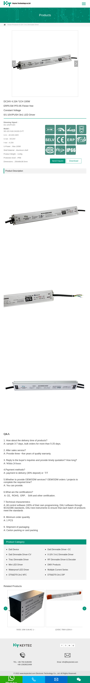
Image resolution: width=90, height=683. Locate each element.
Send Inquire (57, 161)
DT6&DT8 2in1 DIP (56, 575)
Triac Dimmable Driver (19, 559)
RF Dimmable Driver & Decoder (61, 559)
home (9, 25)
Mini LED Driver (16, 565)
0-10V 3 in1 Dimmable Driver (29, 25)
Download (73, 161)
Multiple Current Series (57, 570)
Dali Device (14, 549)
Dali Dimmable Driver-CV (20, 554)
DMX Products (53, 565)
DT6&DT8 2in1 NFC (18, 575)
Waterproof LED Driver (19, 570)
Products (45, 15)
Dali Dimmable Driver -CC (59, 549)
